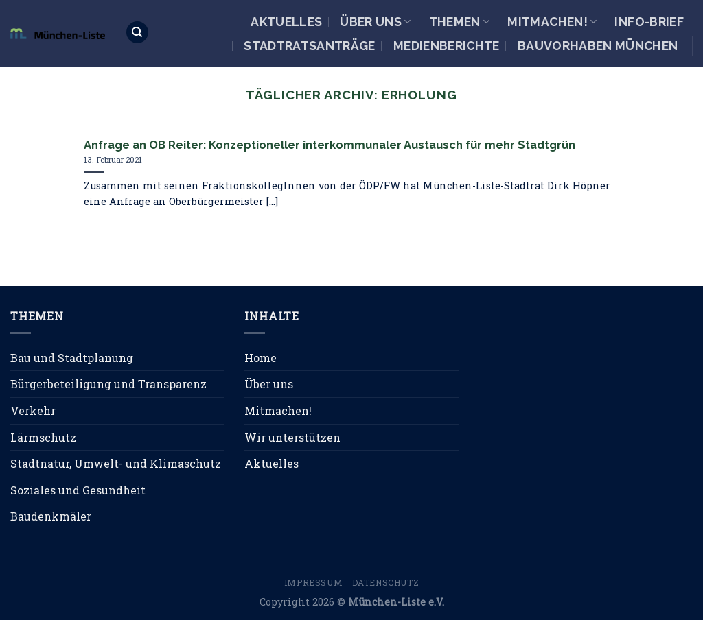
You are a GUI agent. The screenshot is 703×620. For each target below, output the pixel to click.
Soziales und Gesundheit (78, 490)
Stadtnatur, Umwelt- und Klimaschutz (115, 463)
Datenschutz (385, 582)
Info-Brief (649, 21)
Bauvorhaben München (598, 45)
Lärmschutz (43, 437)
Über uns (375, 21)
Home (260, 357)
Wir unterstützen (292, 437)
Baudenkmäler (50, 516)
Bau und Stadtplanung (71, 357)
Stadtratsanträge (310, 45)
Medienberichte (446, 45)
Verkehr (33, 410)
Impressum (313, 582)
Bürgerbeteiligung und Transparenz (108, 384)
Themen (459, 21)
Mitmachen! (552, 21)
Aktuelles (286, 21)
